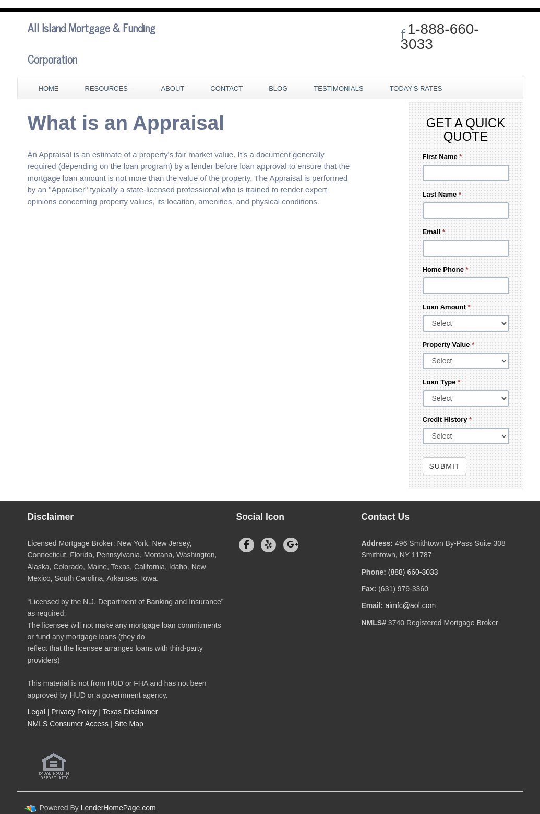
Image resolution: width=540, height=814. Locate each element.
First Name (442, 157)
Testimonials (338, 88)
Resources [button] (110, 88)
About (172, 88)
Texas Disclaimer (131, 712)
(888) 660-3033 (413, 572)
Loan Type (442, 382)
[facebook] (246, 545)
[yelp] (268, 545)
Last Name (442, 194)
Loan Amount (447, 307)
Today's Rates (416, 88)
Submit (444, 466)
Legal (36, 712)
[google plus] (290, 545)
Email (434, 232)
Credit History (447, 419)
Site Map (129, 724)
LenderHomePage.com (118, 808)
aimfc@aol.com (410, 605)
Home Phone (446, 269)
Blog (278, 88)
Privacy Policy (74, 712)
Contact (226, 88)
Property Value (449, 344)
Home (49, 88)
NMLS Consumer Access (68, 724)
